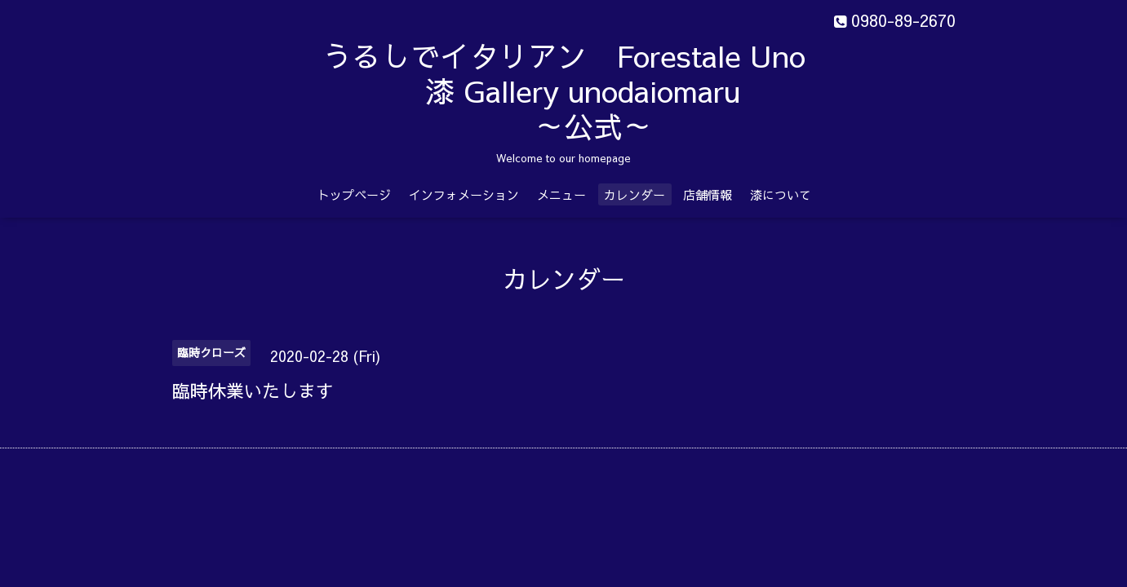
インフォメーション (464, 194)
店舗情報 (707, 194)
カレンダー (634, 194)
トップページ (354, 194)
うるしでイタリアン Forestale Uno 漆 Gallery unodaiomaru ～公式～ (605, 90)
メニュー (561, 194)
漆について (780, 194)
